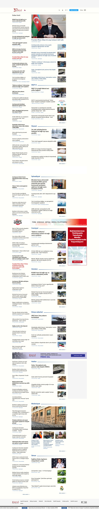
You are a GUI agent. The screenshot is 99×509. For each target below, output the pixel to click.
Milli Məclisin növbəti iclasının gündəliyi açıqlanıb (16, 507)
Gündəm (34, 269)
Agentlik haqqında (24, 501)
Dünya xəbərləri (37, 312)
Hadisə (33, 361)
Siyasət (34, 126)
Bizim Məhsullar (48, 501)
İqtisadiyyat (35, 176)
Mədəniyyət (35, 404)
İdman (33, 455)
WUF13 (34, 85)
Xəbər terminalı (73, 10)
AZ (65, 10)
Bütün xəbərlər (62, 122)
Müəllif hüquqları (56, 501)
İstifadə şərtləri (65, 501)
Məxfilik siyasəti (74, 501)
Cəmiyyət (34, 228)
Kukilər (21, 503)
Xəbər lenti (16, 15)
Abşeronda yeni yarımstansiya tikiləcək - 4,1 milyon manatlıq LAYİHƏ (52, 507)
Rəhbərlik (41, 501)
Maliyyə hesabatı (33, 501)
